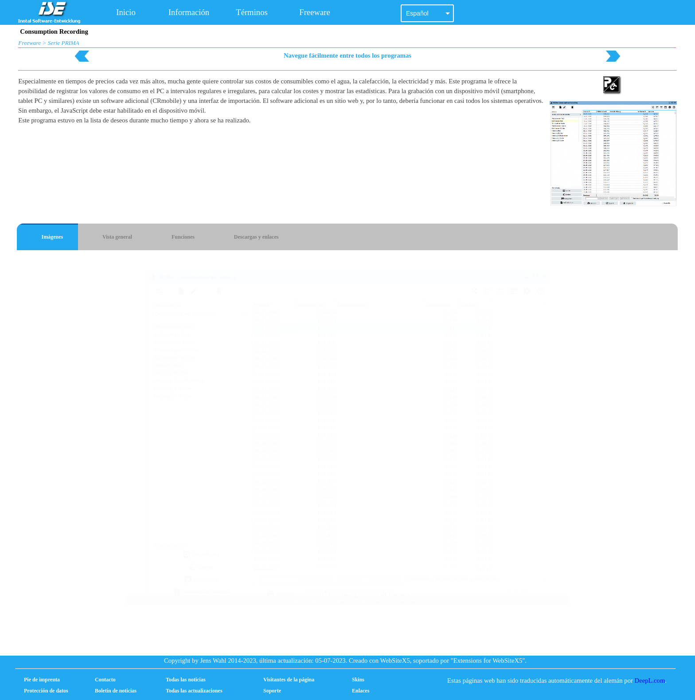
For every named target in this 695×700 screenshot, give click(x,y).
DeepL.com (650, 680)
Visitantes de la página (288, 679)
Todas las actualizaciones (194, 691)
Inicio (126, 12)
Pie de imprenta (42, 679)
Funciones (183, 237)
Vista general (117, 237)
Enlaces (360, 691)
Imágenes (52, 237)
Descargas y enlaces (256, 237)
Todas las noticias (186, 679)
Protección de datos (46, 691)
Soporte (272, 691)
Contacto (105, 679)
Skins (358, 679)
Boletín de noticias (116, 691)
